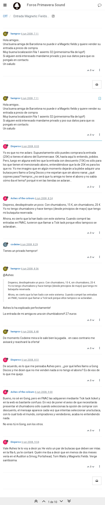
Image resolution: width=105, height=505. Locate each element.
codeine (15, 244)
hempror (16, 33)
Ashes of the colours (22, 198)
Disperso (16, 146)
